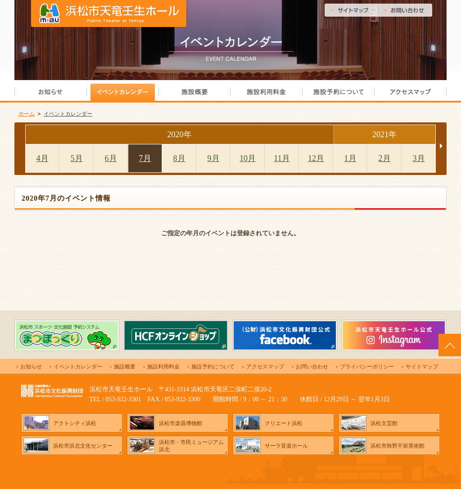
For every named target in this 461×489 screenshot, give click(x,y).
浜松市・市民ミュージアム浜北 (191, 446)
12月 (316, 158)
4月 (42, 158)
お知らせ (31, 366)
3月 (419, 158)
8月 (179, 158)
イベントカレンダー (68, 114)
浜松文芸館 (384, 423)
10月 (248, 158)
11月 (281, 158)
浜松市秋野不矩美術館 (398, 446)
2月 (385, 158)
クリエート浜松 (284, 423)
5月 (77, 158)
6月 (111, 158)
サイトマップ (422, 366)
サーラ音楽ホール (286, 446)
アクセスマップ (265, 366)
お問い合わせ (312, 366)
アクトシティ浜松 (74, 423)
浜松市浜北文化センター (83, 446)
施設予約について (213, 366)
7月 (145, 158)
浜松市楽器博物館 (180, 423)
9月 (214, 158)
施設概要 (125, 366)
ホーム (26, 114)
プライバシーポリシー (367, 366)
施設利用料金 (163, 366)
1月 (350, 158)
